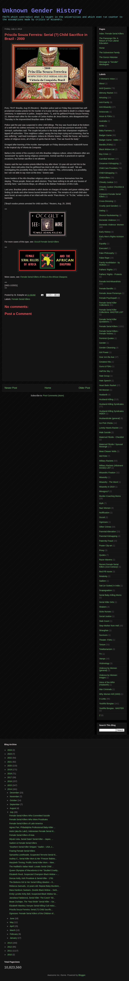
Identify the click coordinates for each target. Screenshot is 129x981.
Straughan (104, 630)
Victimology (104, 663)
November (14, 796)
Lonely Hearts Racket (108, 428)
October (13, 800)
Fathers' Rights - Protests (110, 274)
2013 (9, 943)
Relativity (103, 576)
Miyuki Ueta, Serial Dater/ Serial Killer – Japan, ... (31, 839)
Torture (102, 644)
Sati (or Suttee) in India (109, 585)
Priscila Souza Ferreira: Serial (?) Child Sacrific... (31, 909)
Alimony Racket (106, 93)
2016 (9, 781)
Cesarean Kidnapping (109, 163)
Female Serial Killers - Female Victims (109, 332)
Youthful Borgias (106, 703)
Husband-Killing (106, 399)
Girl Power (104, 352)
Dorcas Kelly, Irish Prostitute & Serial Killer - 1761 (31, 878)
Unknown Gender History (42, 10)
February (14, 934)
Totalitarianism (105, 649)
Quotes (102, 555)
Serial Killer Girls (106, 602)
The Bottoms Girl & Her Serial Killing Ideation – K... (32, 882)
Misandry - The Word (108, 482)
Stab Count (104, 621)
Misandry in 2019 (107, 487)
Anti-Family (104, 102)
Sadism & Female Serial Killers (23, 843)
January (13, 938)
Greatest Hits (105, 362)
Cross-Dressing (106, 201)
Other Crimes (105, 527)
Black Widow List (106, 149)
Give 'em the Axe (106, 357)
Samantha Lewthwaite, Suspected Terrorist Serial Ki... (33, 855)
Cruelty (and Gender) (108, 206)
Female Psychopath (108, 298)
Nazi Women (105, 508)
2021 (9, 762)
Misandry (103, 477)
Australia (103, 121)
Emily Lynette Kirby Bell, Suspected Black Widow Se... (33, 894)
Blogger (81, 975)
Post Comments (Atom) (53, 395)
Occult (102, 517)
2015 (9, 785)
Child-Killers (104, 177)
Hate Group (104, 376)
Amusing (103, 97)
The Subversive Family (109, 52)
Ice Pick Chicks (106, 423)
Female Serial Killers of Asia (21, 835)
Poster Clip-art (105, 545)
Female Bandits (106, 288)
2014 (9, 789)
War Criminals (105, 689)
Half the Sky (104, 371)
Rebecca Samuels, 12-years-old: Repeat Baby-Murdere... (34, 886)
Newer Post (11, 387)
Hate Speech (105, 380)
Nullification (104, 512)
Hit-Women (104, 390)
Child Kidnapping (106, 173)
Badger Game (105, 135)
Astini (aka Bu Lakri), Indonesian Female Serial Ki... (32, 831)
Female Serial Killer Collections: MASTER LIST (111, 311)
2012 (9, 947)
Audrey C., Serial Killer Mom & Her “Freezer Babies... (33, 858)
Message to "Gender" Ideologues (108, 63)
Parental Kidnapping (108, 536)
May (12, 922)
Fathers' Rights (106, 269)
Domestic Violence (107, 220)
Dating (102, 210)
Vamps (102, 658)
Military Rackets (106, 461)
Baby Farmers (105, 130)
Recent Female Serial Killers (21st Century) (109, 565)
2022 (9, 758)
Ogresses (103, 522)
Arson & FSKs (105, 116)
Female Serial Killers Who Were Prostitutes (28, 819)
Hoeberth (103, 395)
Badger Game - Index (108, 140)
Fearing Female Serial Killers (22, 851)
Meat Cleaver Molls (107, 451)
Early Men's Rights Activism (111, 236)
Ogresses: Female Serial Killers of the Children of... (32, 913)
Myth (101, 503)
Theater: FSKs (105, 640)
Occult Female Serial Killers (46, 242)
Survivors (103, 635)
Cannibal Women (107, 159)
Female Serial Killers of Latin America (26, 823)
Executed (103, 248)
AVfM (101, 126)
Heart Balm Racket (107, 385)
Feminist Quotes (106, 338)
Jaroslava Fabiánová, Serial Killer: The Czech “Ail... (32, 898)
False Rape (104, 258)
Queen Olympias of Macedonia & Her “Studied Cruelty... (34, 870)
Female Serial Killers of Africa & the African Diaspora (43, 277)
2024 (9, 750)
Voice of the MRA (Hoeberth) (107, 683)
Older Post (84, 387)
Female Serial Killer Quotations (108, 320)
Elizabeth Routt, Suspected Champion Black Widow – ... (34, 874)
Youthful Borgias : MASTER (111, 708)
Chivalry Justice (106, 182)
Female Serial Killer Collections (108, 304)
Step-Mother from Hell (109, 625)
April (12, 926)
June (12, 918)
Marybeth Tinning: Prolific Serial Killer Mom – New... (32, 862)
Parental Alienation (107, 531)
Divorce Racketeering (108, 215)
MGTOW (103, 456)
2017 (9, 777)
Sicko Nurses (105, 611)
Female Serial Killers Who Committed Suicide (29, 815)
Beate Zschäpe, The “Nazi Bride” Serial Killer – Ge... (32, 902)
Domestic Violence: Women (111, 225)
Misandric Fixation (107, 472)
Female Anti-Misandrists (110, 281)
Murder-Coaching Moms (110, 496)
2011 (9, 951)
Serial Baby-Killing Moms (110, 595)
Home (48, 387)
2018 (9, 773)
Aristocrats (104, 112)
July (12, 812)
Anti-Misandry (105, 107)
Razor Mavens (105, 560)
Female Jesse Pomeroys (110, 293)
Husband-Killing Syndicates (111, 404)
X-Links (102, 699)
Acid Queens (105, 88)
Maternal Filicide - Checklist (111, 437)
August (13, 808)
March (13, 930)
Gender (102, 343)
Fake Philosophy (106, 253)
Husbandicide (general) (109, 418)
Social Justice (105, 616)
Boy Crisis (103, 154)
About (101, 83)
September (15, 804)
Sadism (102, 581)
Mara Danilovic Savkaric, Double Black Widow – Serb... (33, 890)
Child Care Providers (108, 168)
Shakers (102, 607)
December (14, 792)
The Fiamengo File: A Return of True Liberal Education (109, 40)
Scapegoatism (105, 590)
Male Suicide (105, 432)
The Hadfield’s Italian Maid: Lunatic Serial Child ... (31, 866)
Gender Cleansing (107, 347)
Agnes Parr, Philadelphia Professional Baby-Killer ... (32, 827)
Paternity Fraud (106, 541)
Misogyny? (104, 491)
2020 (9, 766)
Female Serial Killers (21, 299)
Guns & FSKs (105, 366)
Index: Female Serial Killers (111, 33)
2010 (9, 954)
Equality (102, 243)
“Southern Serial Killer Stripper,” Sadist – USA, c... (31, 847)
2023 (9, 754)
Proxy (101, 550)
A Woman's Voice (107, 79)
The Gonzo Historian (108, 57)
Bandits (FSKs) (106, 144)
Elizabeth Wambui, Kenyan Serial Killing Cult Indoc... (32, 906)
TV (100, 654)
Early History (105, 232)
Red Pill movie (105, 571)
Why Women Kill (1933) (109, 694)
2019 (9, 769)
